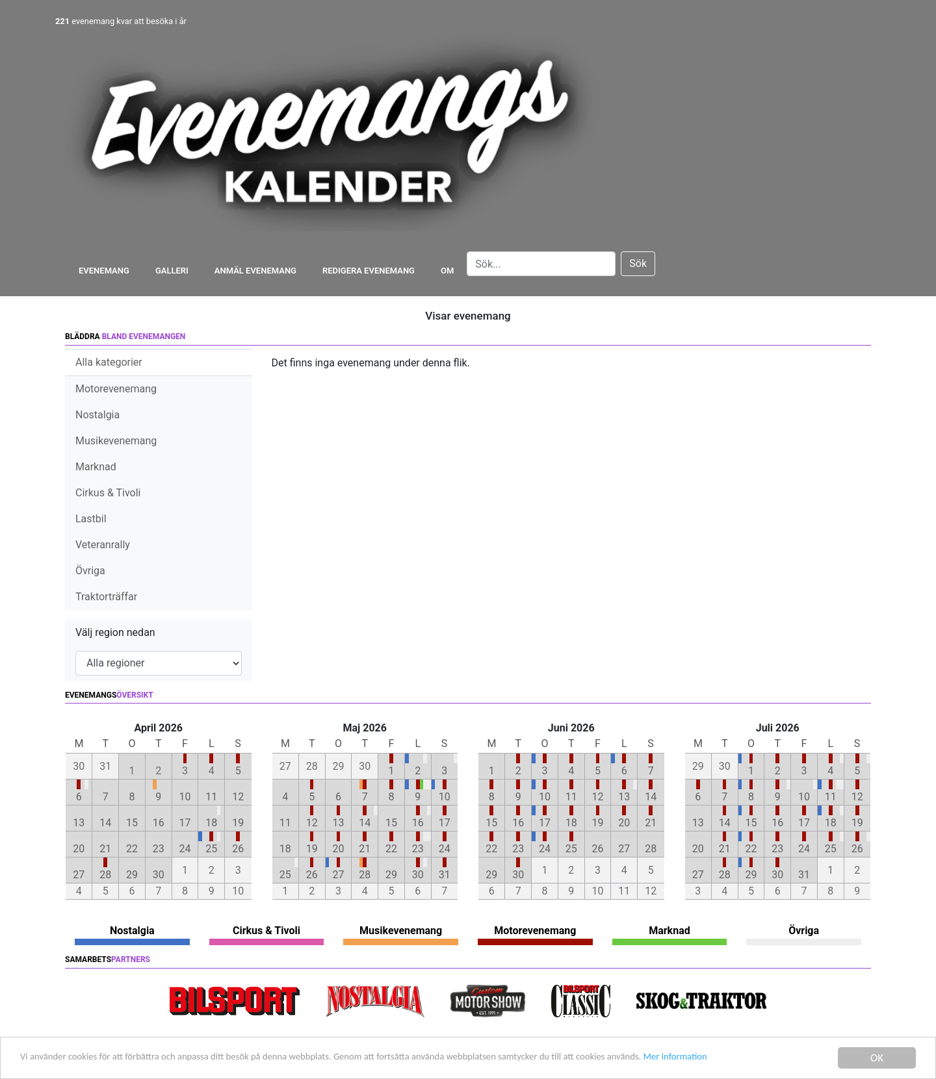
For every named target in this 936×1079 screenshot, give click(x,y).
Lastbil (91, 519)
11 (211, 797)
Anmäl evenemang (255, 270)
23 (158, 849)
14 (105, 823)
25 (211, 849)
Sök (638, 263)
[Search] (541, 263)
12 (238, 797)
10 (185, 797)
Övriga (90, 571)
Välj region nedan (115, 632)
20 (78, 849)
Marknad (95, 467)
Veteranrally (102, 545)
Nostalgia (97, 415)
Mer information (782, 1059)
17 (185, 823)
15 (132, 823)
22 (132, 849)
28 (105, 875)
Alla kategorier (108, 362)
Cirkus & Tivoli (107, 493)
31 (444, 875)
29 (132, 875)
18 (211, 823)
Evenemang (104, 270)
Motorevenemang (116, 389)
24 (185, 849)
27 (78, 875)
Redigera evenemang (368, 270)
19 (238, 823)
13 (78, 823)
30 (158, 875)
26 (238, 849)
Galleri (171, 270)
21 (105, 849)
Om (447, 270)
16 (158, 823)
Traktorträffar (106, 596)
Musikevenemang (116, 441)
